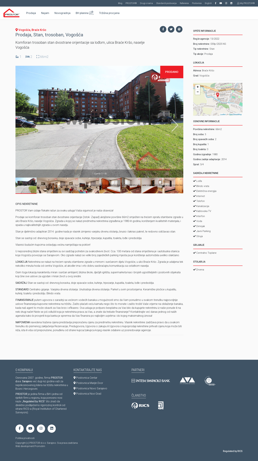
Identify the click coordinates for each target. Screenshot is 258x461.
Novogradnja (62, 13)
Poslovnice (197, 3)
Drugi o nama (146, 3)
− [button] (198, 92)
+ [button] (198, 87)
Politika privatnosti (25, 438)
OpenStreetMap (235, 114)
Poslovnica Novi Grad (87, 393)
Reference (184, 3)
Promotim (39, 446)
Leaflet (223, 114)
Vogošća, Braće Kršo (30, 30)
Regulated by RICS (233, 451)
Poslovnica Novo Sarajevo (90, 388)
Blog (120, 3)
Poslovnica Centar (85, 377)
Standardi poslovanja (166, 3)
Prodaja (31, 13)
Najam (45, 13)
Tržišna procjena (109, 13)
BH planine (85, 12)
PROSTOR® (131, 3)
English (208, 3)
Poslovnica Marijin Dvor (88, 383)
